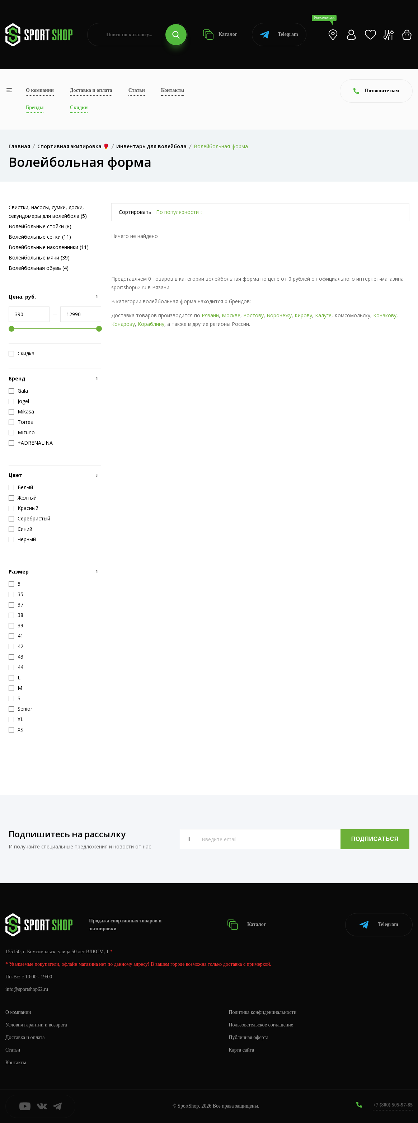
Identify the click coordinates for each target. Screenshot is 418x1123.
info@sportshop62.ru (26, 989)
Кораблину (151, 323)
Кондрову (123, 323)
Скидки (79, 107)
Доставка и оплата (91, 90)
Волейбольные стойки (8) (40, 226)
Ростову (253, 315)
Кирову (303, 315)
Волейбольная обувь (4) (39, 268)
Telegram (279, 34)
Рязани (210, 315)
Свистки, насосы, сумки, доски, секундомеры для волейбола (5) (48, 211)
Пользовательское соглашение (261, 1025)
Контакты (172, 90)
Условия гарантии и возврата (36, 1025)
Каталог (220, 34)
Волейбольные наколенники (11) (49, 247)
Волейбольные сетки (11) (40, 236)
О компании (40, 90)
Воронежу (279, 315)
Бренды (34, 107)
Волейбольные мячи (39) (39, 257)
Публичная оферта (248, 1037)
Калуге (323, 315)
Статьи (136, 90)
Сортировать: (135, 212)
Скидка (21, 353)
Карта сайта (241, 1050)
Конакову (384, 315)
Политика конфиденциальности (263, 1012)
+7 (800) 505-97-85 (393, 1105)
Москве (231, 315)
